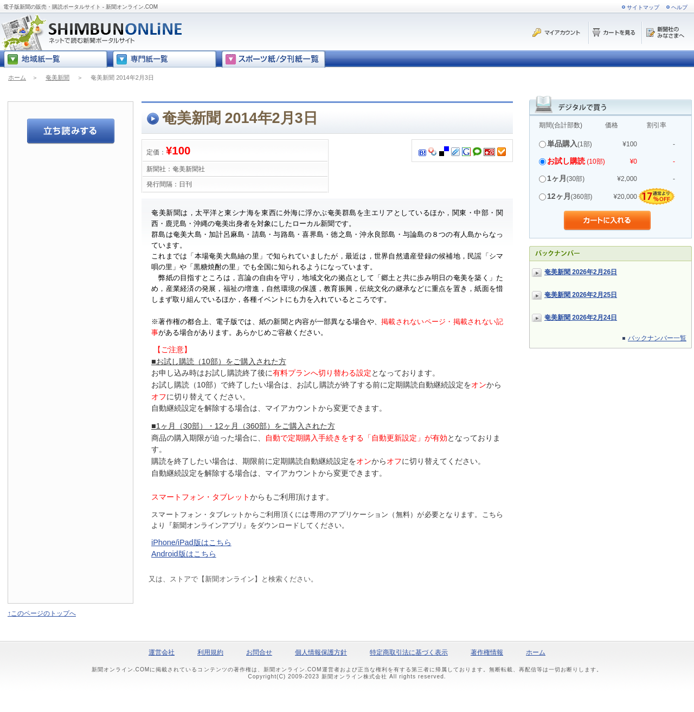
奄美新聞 (57, 77)
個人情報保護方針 (321, 652)
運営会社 (162, 652)
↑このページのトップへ (42, 613)
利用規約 (210, 652)
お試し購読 (566, 161)
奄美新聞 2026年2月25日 (580, 295)
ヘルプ (679, 7)
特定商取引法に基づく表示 (409, 652)
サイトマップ (643, 7)
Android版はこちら (183, 553)
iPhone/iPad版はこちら (191, 542)
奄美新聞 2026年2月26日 (580, 272)
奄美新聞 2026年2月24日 (580, 317)
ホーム (17, 77)
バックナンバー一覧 (657, 338)
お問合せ (259, 652)
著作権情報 (487, 652)
